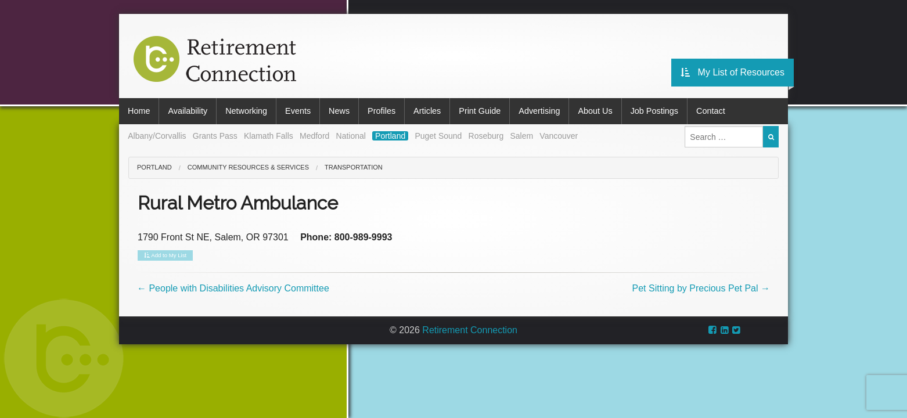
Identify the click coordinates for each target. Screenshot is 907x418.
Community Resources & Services (248, 167)
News (339, 111)
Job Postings (654, 111)
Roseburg (486, 135)
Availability (187, 111)
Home (139, 111)
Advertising (539, 111)
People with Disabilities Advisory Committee (233, 288)
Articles (427, 111)
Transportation (354, 167)
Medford (314, 135)
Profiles (381, 111)
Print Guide (480, 111)
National (351, 135)
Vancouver (558, 135)
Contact (710, 111)
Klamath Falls (268, 135)
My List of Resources (732, 72)
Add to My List (165, 255)
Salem (521, 135)
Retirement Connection (469, 330)
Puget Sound (438, 135)
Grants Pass (215, 135)
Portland (390, 135)
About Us (595, 111)
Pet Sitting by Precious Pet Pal (701, 288)
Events (298, 111)
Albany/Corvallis (157, 135)
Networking (246, 111)
